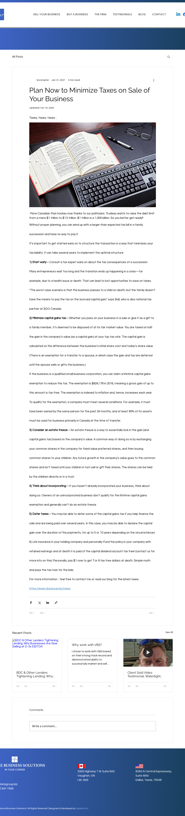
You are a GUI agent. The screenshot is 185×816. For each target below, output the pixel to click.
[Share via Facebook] (31, 602)
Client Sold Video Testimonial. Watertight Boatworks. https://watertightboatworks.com (147, 674)
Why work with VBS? (87, 645)
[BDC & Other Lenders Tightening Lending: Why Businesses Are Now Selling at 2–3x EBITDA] (37, 653)
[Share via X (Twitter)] (39, 602)
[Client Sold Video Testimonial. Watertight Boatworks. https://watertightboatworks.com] (148, 653)
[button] (46, 14)
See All (169, 632)
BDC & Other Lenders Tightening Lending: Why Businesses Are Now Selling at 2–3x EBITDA (36, 674)
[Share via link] (56, 602)
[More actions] (154, 80)
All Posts (17, 56)
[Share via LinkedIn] (47, 602)
